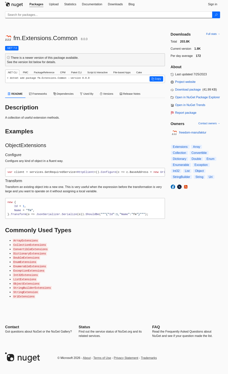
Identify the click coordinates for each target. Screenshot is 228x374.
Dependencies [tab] (63, 94)
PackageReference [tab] (44, 72)
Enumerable (181, 164)
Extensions (180, 146)
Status (84, 327)
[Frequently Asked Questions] (156, 327)
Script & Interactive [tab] (97, 72)
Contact (12, 327)
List (187, 170)
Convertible (199, 152)
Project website (185, 81)
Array (196, 146)
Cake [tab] (139, 72)
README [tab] (15, 94)
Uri (211, 177)
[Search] (216, 14)
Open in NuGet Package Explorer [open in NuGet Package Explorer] (197, 97)
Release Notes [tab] (130, 94)
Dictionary (179, 158)
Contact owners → (209, 123)
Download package (188, 89)
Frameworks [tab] (38, 94)
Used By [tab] (86, 94)
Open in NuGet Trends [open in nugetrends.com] (190, 105)
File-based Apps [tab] (122, 72)
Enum (210, 158)
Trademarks (149, 357)
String (199, 177)
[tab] (36, 4)
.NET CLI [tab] (12, 72)
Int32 (176, 170)
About (87, 357)
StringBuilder (181, 177)
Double (196, 158)
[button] (156, 79)
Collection (179, 152)
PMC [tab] (25, 72)
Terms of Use (102, 357)
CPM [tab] (62, 72)
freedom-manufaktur (192, 132)
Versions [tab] (106, 94)
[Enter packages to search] (108, 14)
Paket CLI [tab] (76, 72)
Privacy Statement (126, 357)
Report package (186, 112)
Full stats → (213, 33)
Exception (201, 164)
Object (199, 170)
